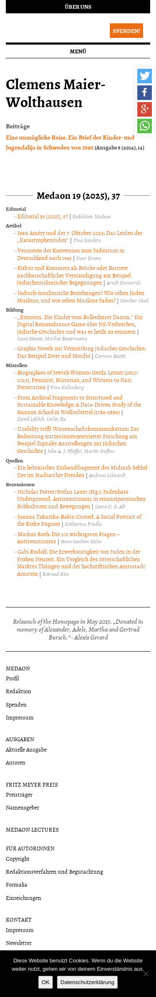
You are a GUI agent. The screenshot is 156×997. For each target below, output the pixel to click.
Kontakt (19, 919)
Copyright (18, 858)
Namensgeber (22, 807)
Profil (12, 678)
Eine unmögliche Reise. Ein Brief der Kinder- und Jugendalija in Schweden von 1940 (70, 142)
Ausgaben (20, 739)
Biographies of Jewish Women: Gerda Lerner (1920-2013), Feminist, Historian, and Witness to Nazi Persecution (78, 379)
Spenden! (126, 30)
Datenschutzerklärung (87, 982)
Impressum (20, 717)
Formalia (16, 884)
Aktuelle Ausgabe (26, 749)
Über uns (78, 6)
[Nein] (145, 974)
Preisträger (19, 794)
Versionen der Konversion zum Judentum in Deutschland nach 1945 (70, 254)
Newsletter (19, 942)
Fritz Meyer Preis (32, 784)
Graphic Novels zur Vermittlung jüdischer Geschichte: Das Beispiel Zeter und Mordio (81, 352)
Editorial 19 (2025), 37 (42, 216)
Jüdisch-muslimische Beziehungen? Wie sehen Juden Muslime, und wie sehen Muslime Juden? (80, 296)
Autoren (15, 762)
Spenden (16, 704)
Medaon (18, 668)
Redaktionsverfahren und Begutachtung (54, 871)
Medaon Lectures (32, 829)
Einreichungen (23, 897)
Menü (78, 51)
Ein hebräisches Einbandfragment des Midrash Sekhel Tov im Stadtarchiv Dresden (82, 471)
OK (46, 982)
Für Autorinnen (30, 848)
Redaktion (18, 691)
